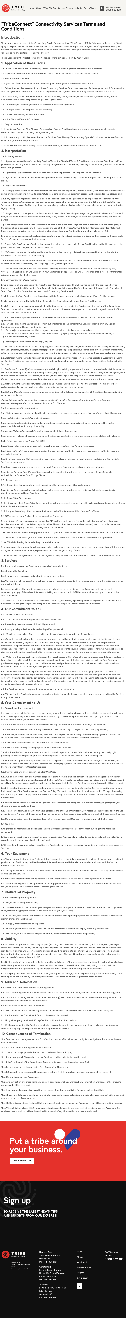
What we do (83, 1262)
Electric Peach (23, 1269)
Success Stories (84, 1267)
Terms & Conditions (17, 1265)
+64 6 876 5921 (50, 1261)
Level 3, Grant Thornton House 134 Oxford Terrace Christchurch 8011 (51, 1273)
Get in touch (83, 1278)
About (80, 1257)
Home (79, 1252)
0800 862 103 (113, 10)
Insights (81, 1273)
